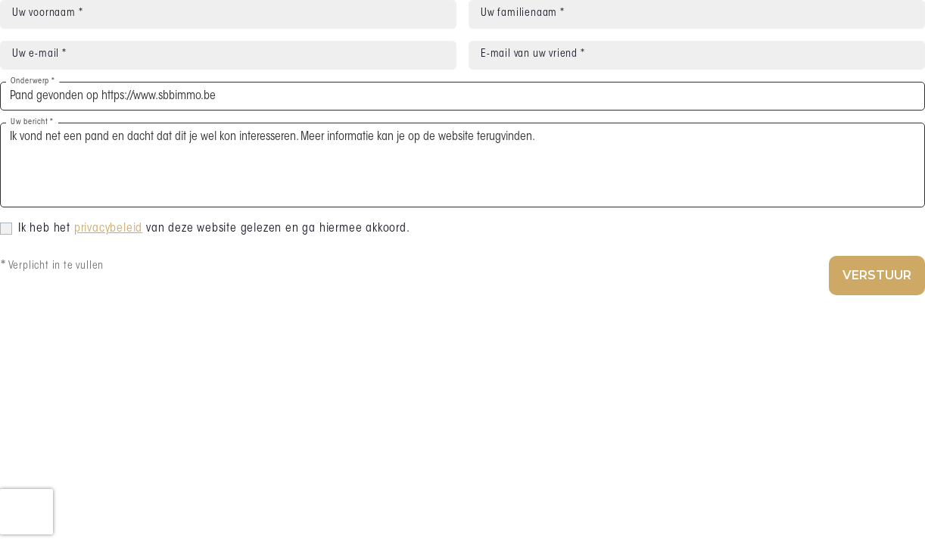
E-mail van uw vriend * (533, 54)
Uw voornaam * (47, 13)
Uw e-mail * (39, 54)
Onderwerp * (33, 81)
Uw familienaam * (523, 13)
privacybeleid (108, 229)
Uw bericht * (32, 122)
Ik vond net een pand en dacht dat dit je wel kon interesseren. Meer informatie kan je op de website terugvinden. (462, 165)
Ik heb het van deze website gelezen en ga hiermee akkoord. (214, 229)
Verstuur (876, 275)
